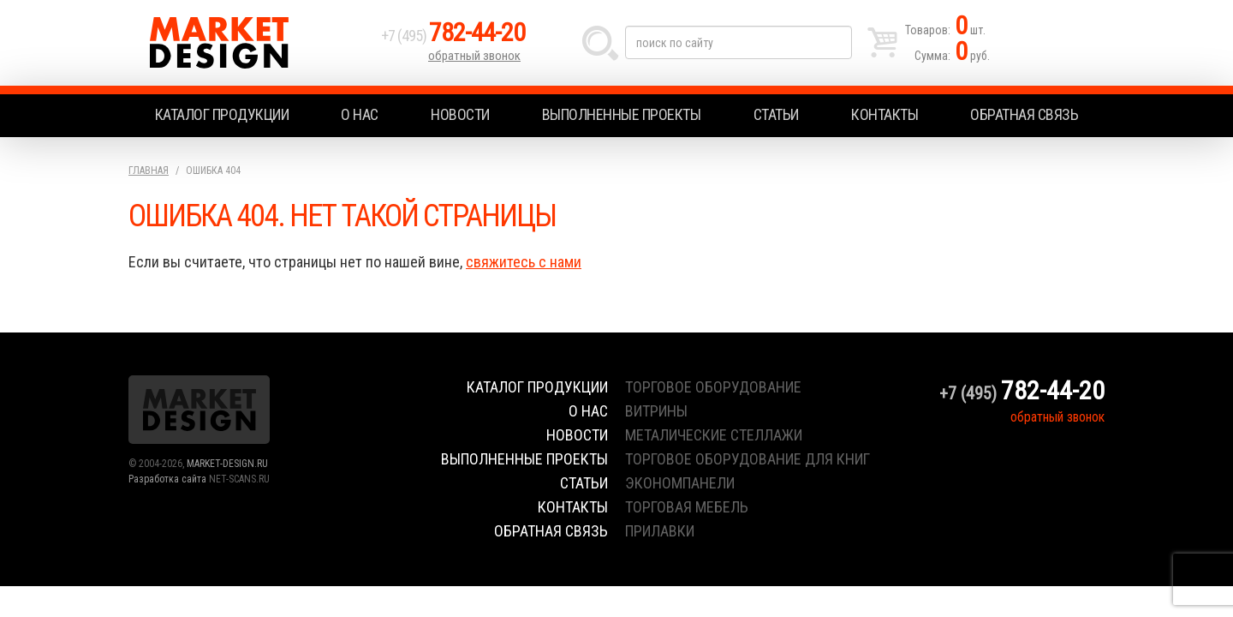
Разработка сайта (167, 479)
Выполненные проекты (621, 114)
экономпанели (680, 483)
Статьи (776, 114)
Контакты (884, 114)
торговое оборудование (713, 387)
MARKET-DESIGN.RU (227, 464)
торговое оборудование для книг (747, 459)
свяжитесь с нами (523, 262)
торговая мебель (686, 507)
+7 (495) (453, 36)
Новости (460, 114)
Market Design (250, 43)
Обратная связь (1024, 114)
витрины (656, 411)
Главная (148, 171)
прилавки (659, 531)
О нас (359, 114)
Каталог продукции (222, 114)
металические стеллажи (713, 435)
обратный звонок (474, 55)
